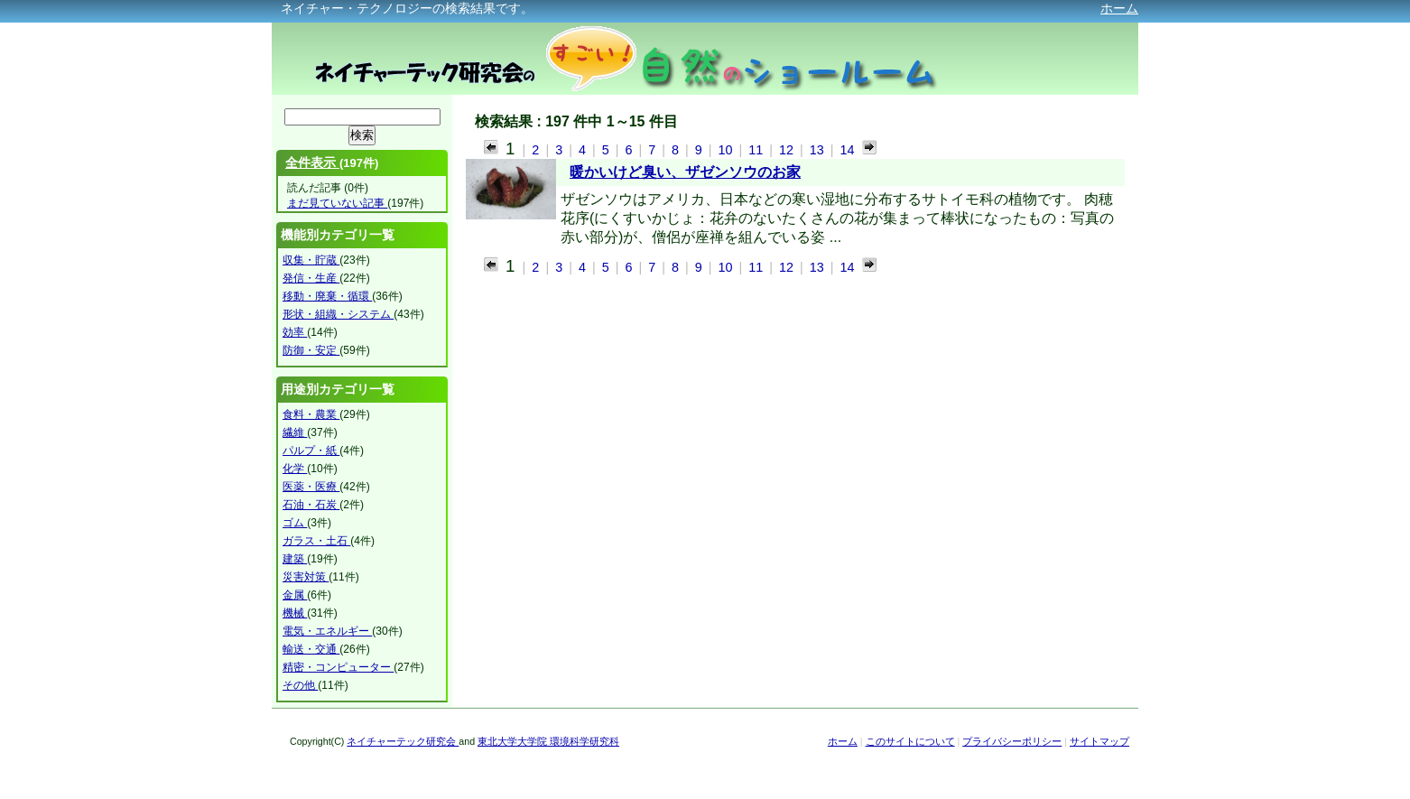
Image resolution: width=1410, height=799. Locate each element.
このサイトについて (910, 741)
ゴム (295, 522)
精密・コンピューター (338, 667)
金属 (295, 595)
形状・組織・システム (338, 314)
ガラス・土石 (316, 540)
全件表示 (312, 162)
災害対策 (306, 577)
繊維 (295, 432)
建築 (295, 559)
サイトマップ (1099, 741)
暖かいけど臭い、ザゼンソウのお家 (685, 172)
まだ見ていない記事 (337, 203)
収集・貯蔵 (311, 260)
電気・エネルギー (327, 631)
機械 (295, 613)
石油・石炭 (311, 504)
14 (847, 150)
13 (819, 150)
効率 (295, 332)
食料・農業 (311, 414)
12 (788, 150)
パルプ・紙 (311, 450)
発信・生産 (311, 278)
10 (727, 150)
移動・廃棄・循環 (327, 296)
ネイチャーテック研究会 (403, 741)
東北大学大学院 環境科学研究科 (548, 741)
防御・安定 (311, 350)
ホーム (1119, 8)
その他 (300, 685)
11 (757, 150)
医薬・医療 (311, 486)
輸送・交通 (311, 649)
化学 (295, 468)
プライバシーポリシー (1012, 741)
